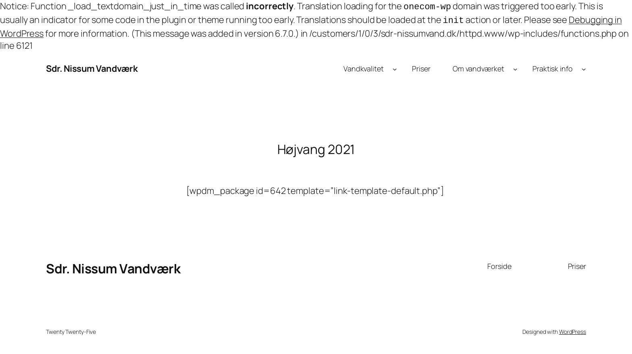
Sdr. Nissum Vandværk (91, 67)
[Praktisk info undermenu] (584, 67)
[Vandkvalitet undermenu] (395, 67)
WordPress (572, 330)
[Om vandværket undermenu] (515, 67)
